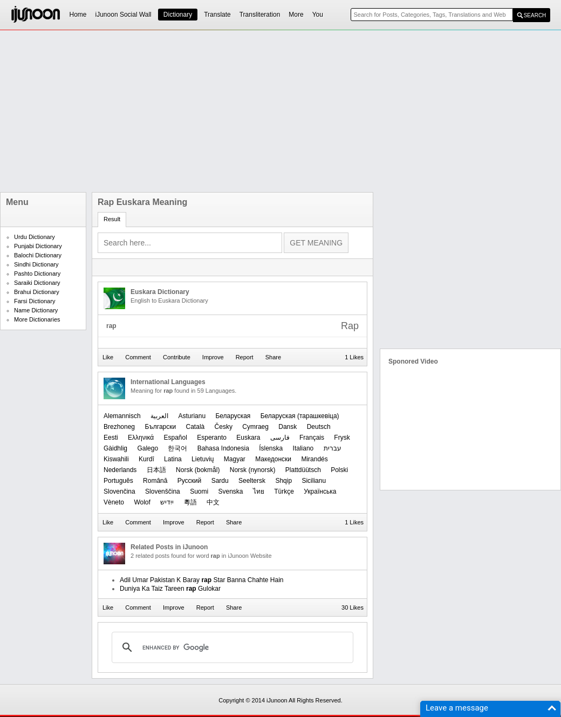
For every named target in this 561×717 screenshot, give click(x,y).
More (296, 14)
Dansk (287, 427)
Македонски (273, 459)
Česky (223, 427)
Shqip (283, 480)
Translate (217, 14)
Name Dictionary (36, 310)
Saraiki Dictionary (37, 282)
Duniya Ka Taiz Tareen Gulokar (170, 588)
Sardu (220, 480)
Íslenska (271, 448)
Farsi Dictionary (34, 301)
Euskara (248, 437)
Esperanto (212, 437)
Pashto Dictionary (37, 273)
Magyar (234, 459)
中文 (213, 502)
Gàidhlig (115, 448)
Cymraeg (255, 427)
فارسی (280, 437)
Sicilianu (314, 480)
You (317, 14)
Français (311, 437)
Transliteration (260, 14)
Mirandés (314, 459)
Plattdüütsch (303, 470)
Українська (320, 491)
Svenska (230, 491)
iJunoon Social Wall (123, 14)
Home (78, 14)
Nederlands (120, 470)
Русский (189, 480)
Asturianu (192, 416)
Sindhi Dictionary (36, 264)
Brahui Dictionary (36, 292)
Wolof (142, 502)
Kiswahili (116, 459)
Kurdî (146, 459)
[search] (230, 647)
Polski (339, 470)
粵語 (190, 502)
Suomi (199, 491)
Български (160, 427)
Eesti (111, 437)
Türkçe (284, 491)
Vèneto (114, 502)
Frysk (342, 437)
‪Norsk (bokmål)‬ (198, 470)
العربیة (159, 416)
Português (118, 480)
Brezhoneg (119, 427)
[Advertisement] (226, 111)
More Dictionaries (37, 319)
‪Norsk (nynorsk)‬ (253, 470)
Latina (173, 459)
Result (112, 219)
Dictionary (177, 14)
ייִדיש (167, 502)
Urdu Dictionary (34, 237)
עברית (332, 448)
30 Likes (352, 607)
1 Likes (354, 357)
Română (155, 480)
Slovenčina (119, 491)
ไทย (258, 491)
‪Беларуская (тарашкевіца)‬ (300, 416)
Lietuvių (202, 459)
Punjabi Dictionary (38, 246)
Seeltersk (251, 480)
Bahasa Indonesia (223, 448)
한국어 (177, 448)
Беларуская (232, 416)
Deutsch (319, 427)
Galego (147, 448)
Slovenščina (162, 491)
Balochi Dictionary (37, 255)
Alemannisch (122, 416)
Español (175, 437)
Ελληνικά (141, 437)
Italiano (303, 448)
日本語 (156, 470)
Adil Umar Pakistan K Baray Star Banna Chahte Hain (202, 580)
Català (195, 427)
